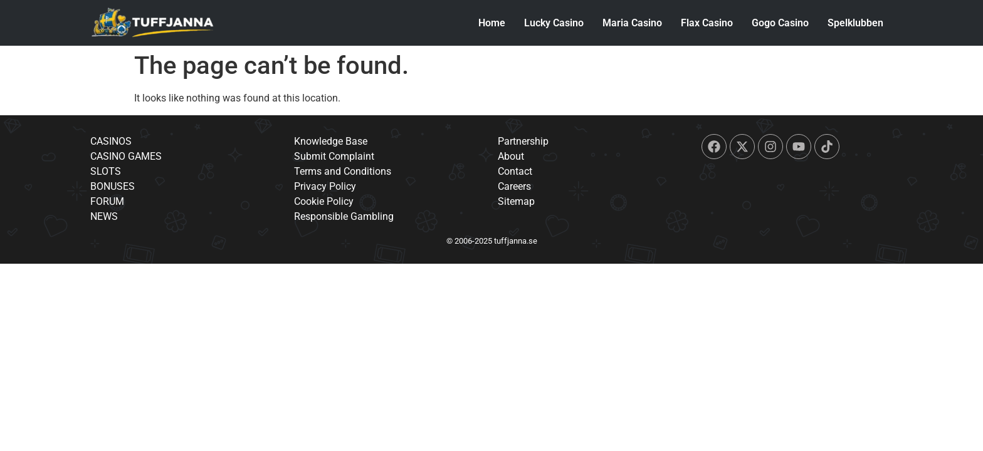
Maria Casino (632, 23)
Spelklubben (855, 23)
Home (491, 23)
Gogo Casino (780, 23)
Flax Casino (707, 23)
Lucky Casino (554, 23)
